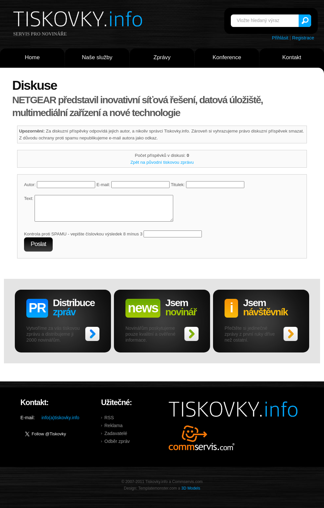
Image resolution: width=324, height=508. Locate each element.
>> (92, 339)
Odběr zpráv (117, 446)
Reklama (113, 430)
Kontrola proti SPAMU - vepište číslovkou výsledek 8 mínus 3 (83, 238)
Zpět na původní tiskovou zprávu (162, 162)
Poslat (38, 248)
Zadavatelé (115, 438)
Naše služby (97, 57)
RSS (109, 422)
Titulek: (207, 184)
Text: (28, 198)
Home (32, 57)
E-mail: (133, 184)
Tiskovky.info (79, 20)
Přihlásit (280, 37)
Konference (227, 57)
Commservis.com (202, 442)
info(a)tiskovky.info (60, 422)
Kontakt (291, 57)
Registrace (303, 37)
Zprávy (162, 57)
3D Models (190, 493)
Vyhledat (305, 20)
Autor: (59, 184)
